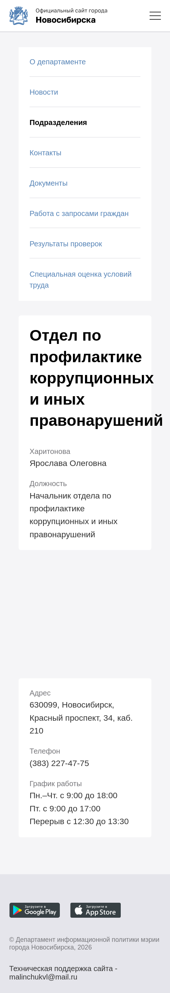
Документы (48, 183)
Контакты (45, 153)
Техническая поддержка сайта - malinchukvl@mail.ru (63, 969)
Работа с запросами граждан (79, 213)
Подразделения (58, 122)
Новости (44, 92)
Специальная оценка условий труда (81, 279)
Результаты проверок (66, 244)
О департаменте (58, 62)
